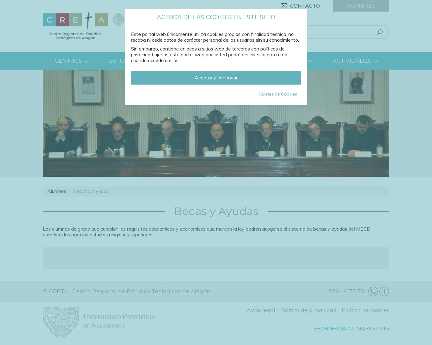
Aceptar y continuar (216, 78)
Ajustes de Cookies (278, 94)
